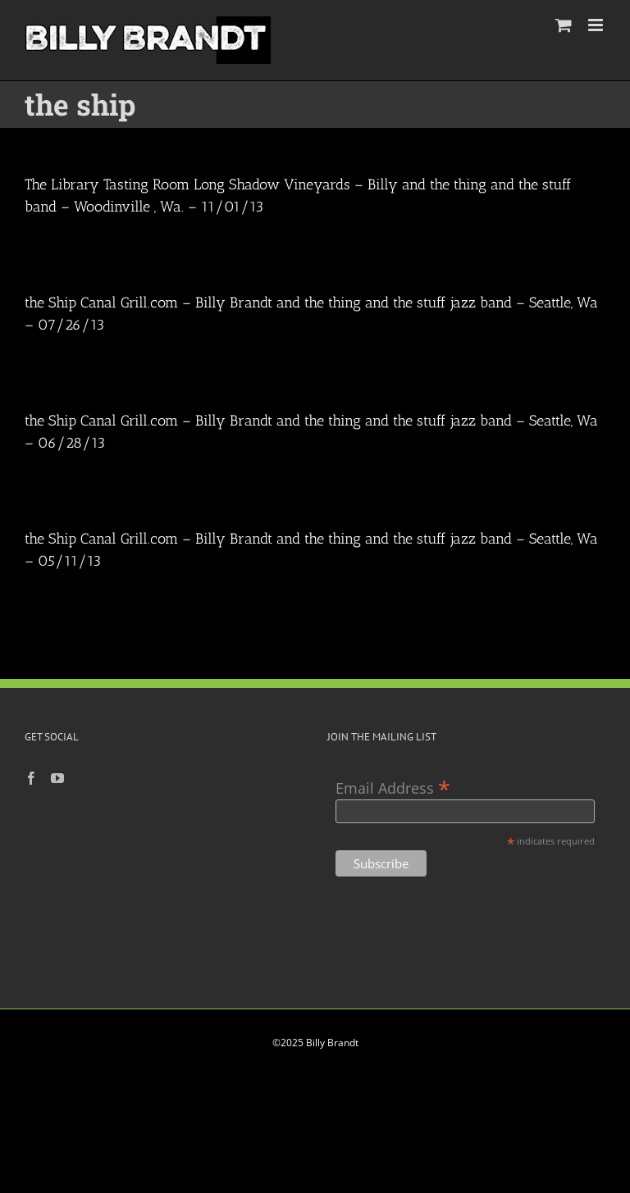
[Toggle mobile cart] (563, 25)
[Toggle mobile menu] (596, 25)
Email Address (393, 786)
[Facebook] (31, 778)
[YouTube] (57, 778)
